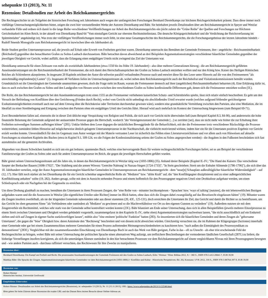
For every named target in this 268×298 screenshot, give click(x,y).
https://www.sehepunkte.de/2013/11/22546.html (150, 286)
